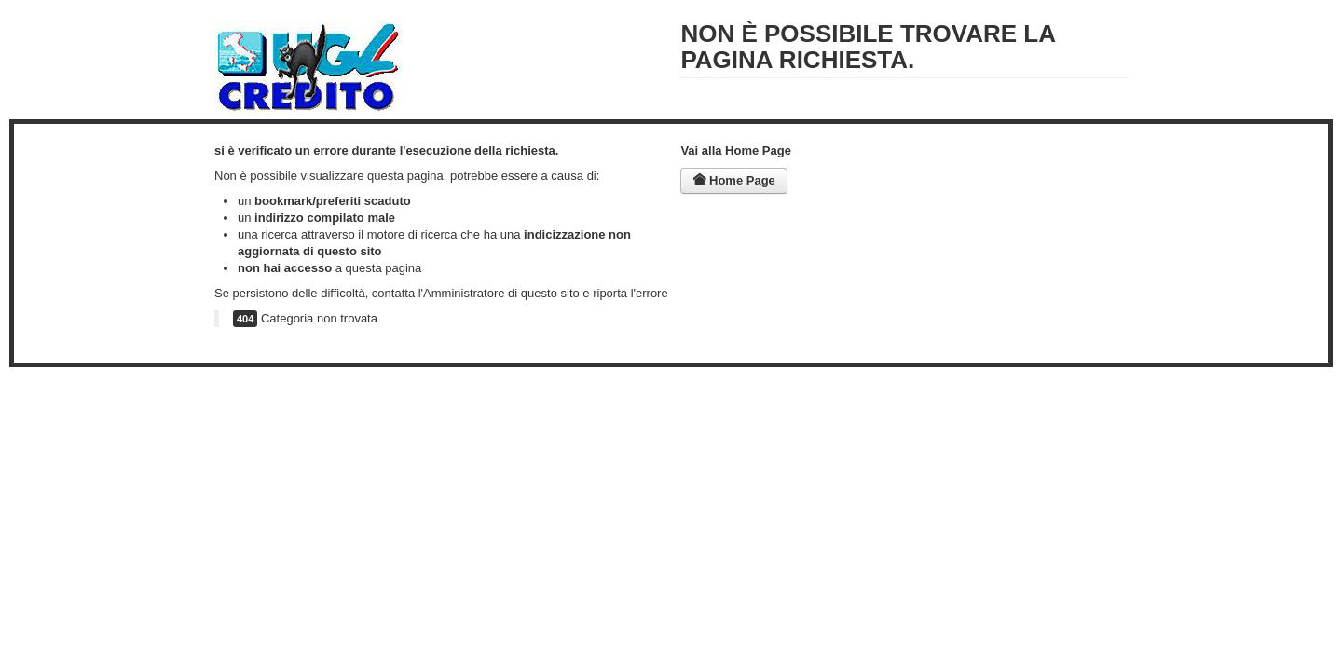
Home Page (733, 180)
